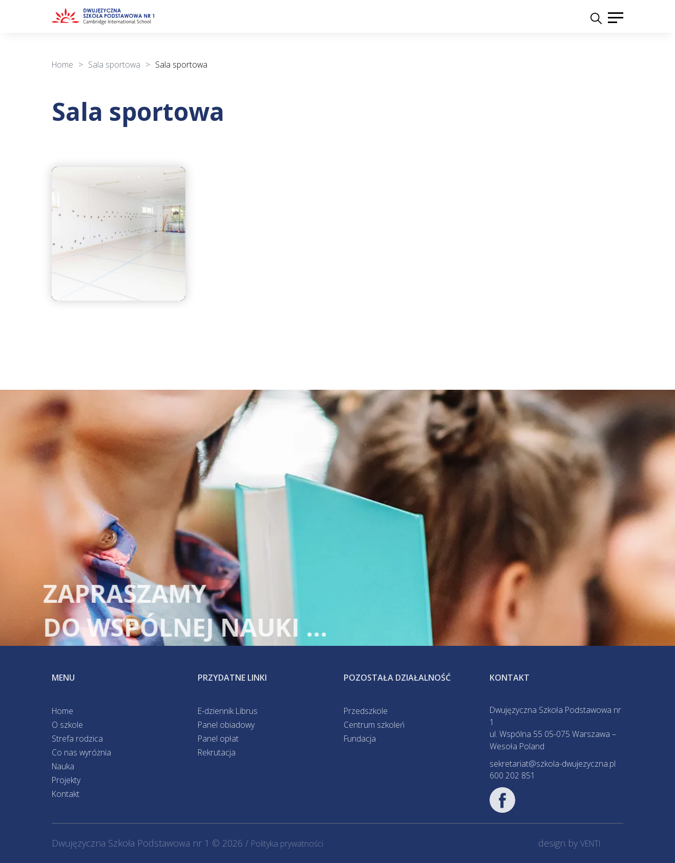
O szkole (67, 724)
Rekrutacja (217, 752)
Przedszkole (366, 711)
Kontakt (65, 793)
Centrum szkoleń (374, 724)
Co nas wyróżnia (81, 752)
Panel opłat (218, 738)
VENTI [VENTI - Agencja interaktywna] (590, 843)
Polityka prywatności (287, 843)
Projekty (66, 780)
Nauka (63, 766)
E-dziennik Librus (228, 711)
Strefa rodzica (77, 738)
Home (62, 711)
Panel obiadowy (226, 724)
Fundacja (360, 738)
